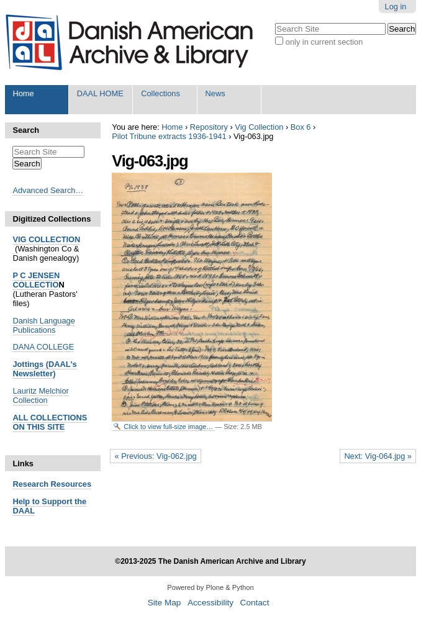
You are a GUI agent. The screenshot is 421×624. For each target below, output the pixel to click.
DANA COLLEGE (43, 346)
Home (23, 93)
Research (30, 484)
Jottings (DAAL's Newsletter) (44, 368)
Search (25, 130)
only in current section (324, 42)
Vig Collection (259, 127)
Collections (160, 93)
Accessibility (210, 602)
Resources (69, 484)
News (215, 93)
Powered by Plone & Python (210, 587)
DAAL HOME (100, 93)
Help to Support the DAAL (49, 506)
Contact (254, 602)
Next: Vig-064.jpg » (378, 456)
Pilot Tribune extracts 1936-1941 (169, 136)
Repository (209, 127)
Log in (396, 6)
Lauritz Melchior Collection (40, 395)
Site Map (164, 602)
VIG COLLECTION (46, 239)
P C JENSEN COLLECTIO (36, 280)
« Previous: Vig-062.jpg (156, 456)
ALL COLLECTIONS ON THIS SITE (49, 422)
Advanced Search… (47, 190)
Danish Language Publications (43, 325)
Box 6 (301, 127)
